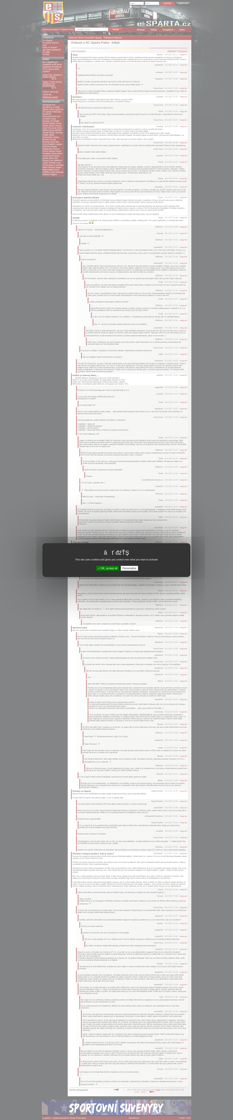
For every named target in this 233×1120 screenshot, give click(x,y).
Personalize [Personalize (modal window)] (129, 568)
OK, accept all (107, 568)
